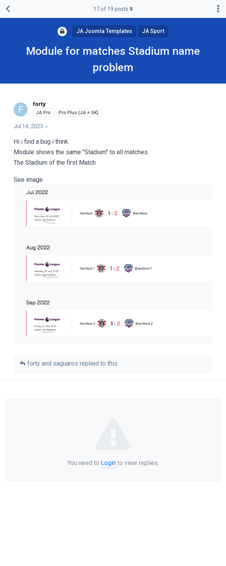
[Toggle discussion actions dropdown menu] (218, 9)
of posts (113, 9)
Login (108, 463)
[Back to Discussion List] (8, 9)
